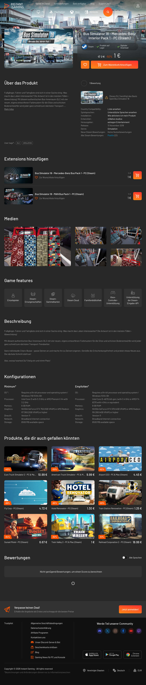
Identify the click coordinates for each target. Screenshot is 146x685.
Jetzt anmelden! (130, 609)
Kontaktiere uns (38, 637)
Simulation (112, 128)
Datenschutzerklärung (41, 628)
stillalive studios (115, 119)
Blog (92, 3)
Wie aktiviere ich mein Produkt (122, 115)
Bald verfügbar (79, 3)
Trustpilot (8, 623)
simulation (27, 143)
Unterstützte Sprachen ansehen (122, 112)
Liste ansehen (114, 109)
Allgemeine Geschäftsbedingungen (47, 623)
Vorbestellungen (61, 3)
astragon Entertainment (118, 122)
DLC (18, 143)
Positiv (111, 135)
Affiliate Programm (39, 632)
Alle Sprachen (132, 557)
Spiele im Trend (43, 3)
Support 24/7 (104, 3)
